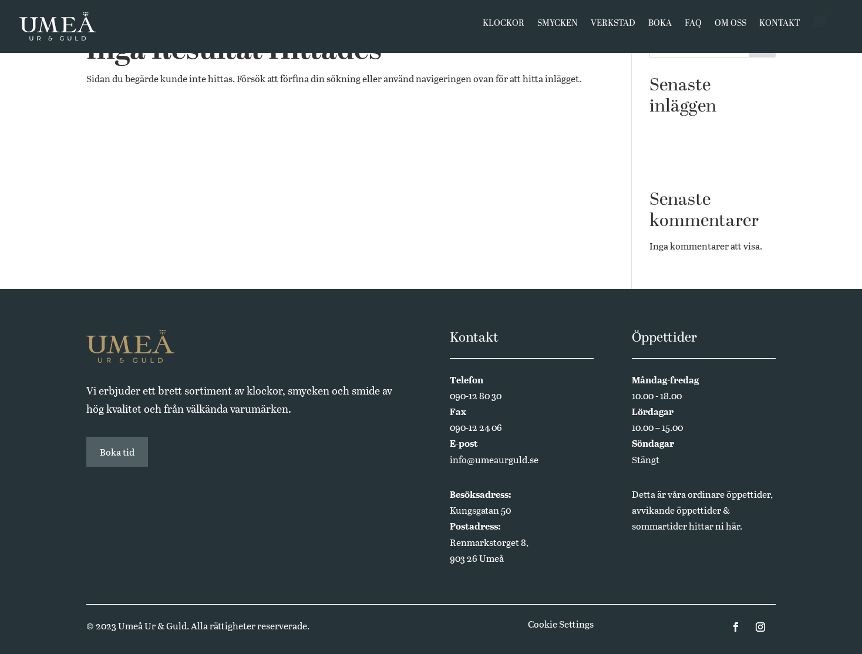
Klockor (503, 30)
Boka (660, 30)
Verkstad (613, 30)
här (733, 525)
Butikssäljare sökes (689, 147)
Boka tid (117, 452)
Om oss (730, 30)
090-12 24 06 (476, 427)
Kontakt (779, 30)
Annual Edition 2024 (693, 165)
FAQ (693, 30)
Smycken (557, 30)
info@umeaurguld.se (494, 459)
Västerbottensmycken (695, 129)
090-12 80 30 (475, 395)
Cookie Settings (561, 624)
